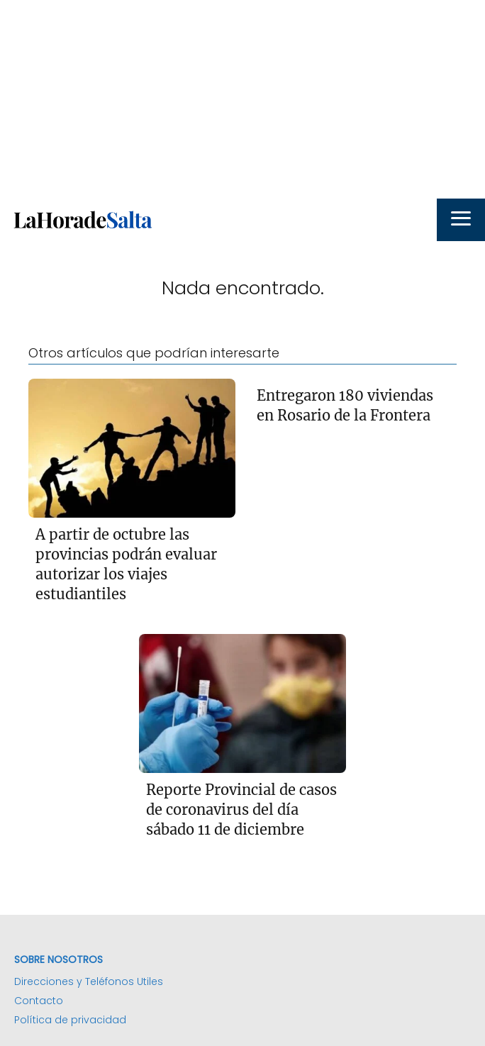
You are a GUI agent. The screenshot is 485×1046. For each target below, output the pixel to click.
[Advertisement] (242, 99)
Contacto (38, 1001)
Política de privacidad (70, 1020)
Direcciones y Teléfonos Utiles (88, 981)
